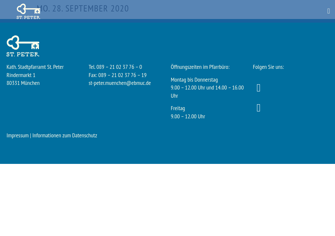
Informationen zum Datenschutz (64, 135)
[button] (329, 11)
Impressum (18, 135)
